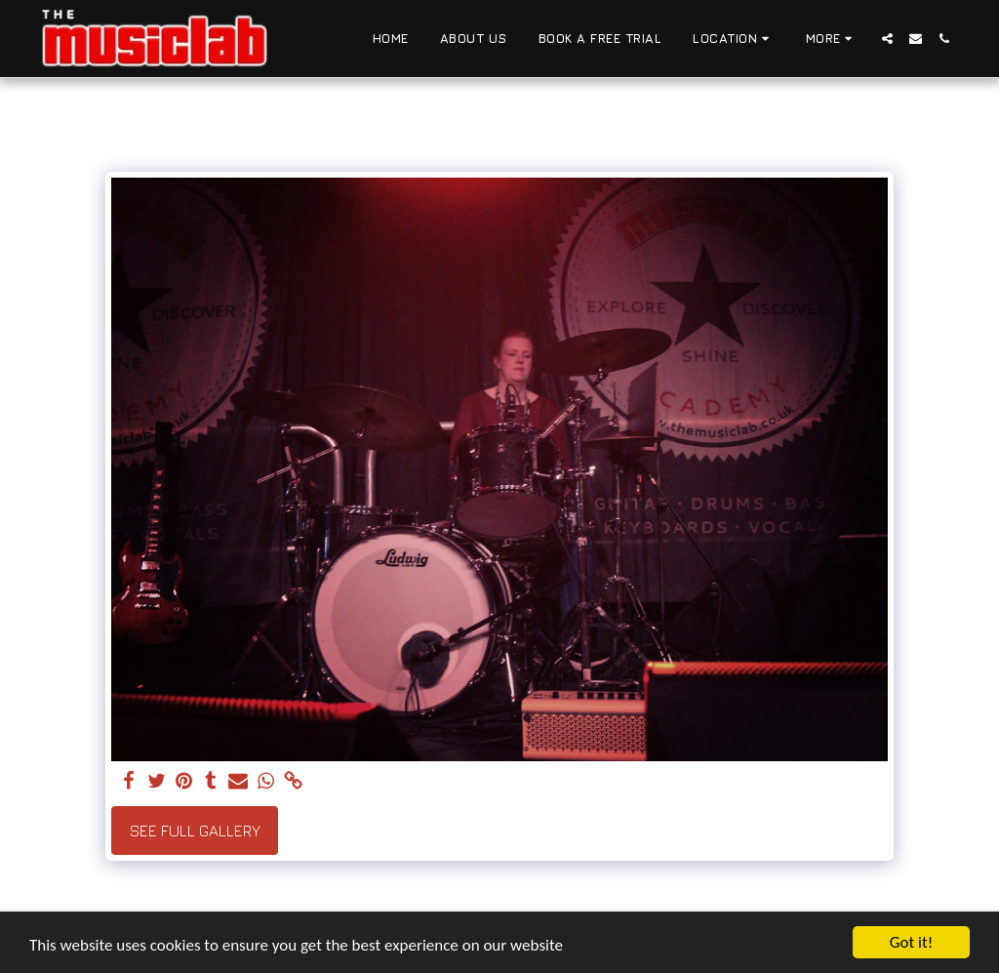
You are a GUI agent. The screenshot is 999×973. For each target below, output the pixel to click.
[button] (733, 39)
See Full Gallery (195, 830)
